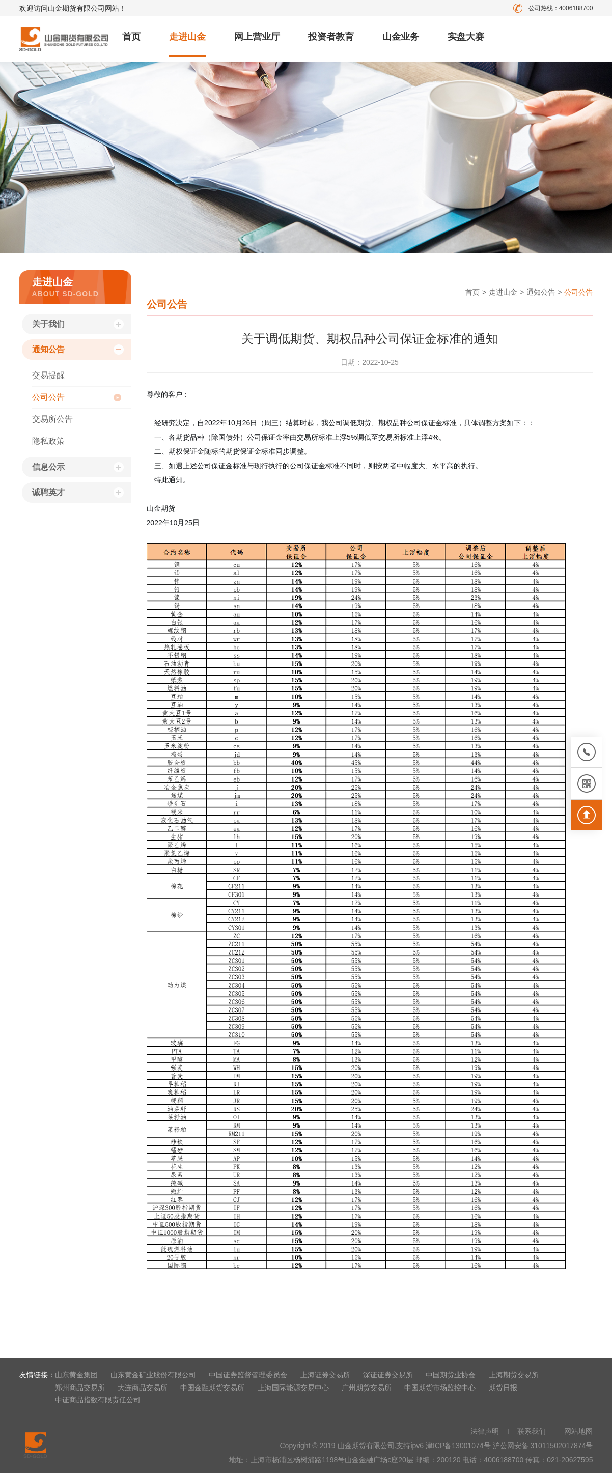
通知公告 (48, 349)
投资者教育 (331, 37)
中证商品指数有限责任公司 (98, 1400)
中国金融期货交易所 (212, 1387)
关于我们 (48, 324)
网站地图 (578, 1431)
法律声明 (484, 1431)
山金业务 (400, 37)
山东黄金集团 (76, 1375)
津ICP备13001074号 (459, 1445)
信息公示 (48, 467)
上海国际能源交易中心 (293, 1387)
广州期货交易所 (367, 1387)
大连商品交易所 (143, 1387)
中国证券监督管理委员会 (248, 1375)
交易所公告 (52, 419)
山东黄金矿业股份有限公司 (153, 1375)
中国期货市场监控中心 (440, 1387)
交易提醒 (48, 375)
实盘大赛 (466, 37)
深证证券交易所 (388, 1375)
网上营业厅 (257, 37)
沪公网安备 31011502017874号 (543, 1445)
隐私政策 (48, 441)
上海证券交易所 (325, 1375)
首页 (131, 37)
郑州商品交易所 (80, 1387)
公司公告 (48, 397)
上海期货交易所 (514, 1375)
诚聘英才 (48, 492)
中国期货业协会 (451, 1375)
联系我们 (531, 1431)
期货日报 (503, 1387)
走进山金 (187, 37)
